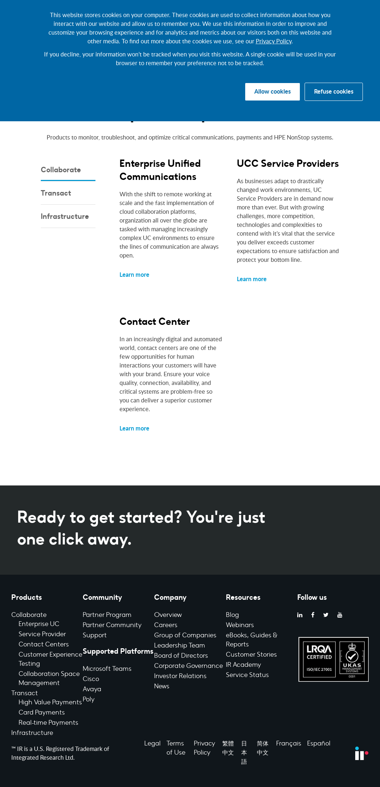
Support (95, 636)
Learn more (134, 275)
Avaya (92, 690)
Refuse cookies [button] (333, 92)
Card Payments (42, 713)
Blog (232, 615)
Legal (152, 744)
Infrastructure (32, 733)
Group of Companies (185, 636)
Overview (168, 615)
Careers (165, 626)
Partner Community (112, 626)
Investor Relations (180, 677)
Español (318, 744)
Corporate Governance (188, 666)
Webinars (240, 626)
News (161, 687)
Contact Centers (44, 645)
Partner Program (107, 615)
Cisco (91, 679)
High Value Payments (50, 703)
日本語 (244, 753)
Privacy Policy (273, 41)
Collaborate (29, 615)
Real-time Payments (48, 723)
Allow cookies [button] (272, 92)
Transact (24, 694)
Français (288, 744)
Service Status (247, 675)
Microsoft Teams (107, 669)
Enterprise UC (39, 624)
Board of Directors (181, 656)
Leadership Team (179, 646)
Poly (89, 700)
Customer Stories (251, 655)
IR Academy (243, 665)
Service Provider (42, 635)
